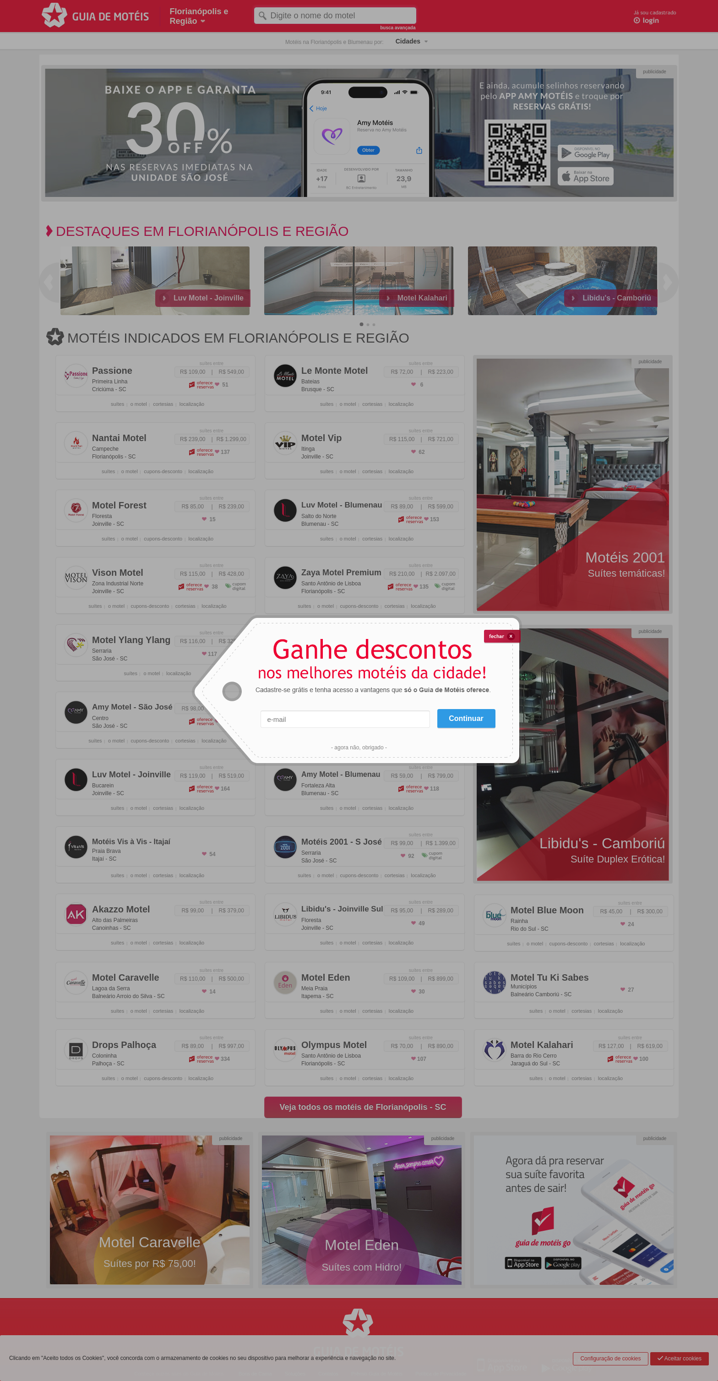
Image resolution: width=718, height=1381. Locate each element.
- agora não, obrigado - (359, 747)
